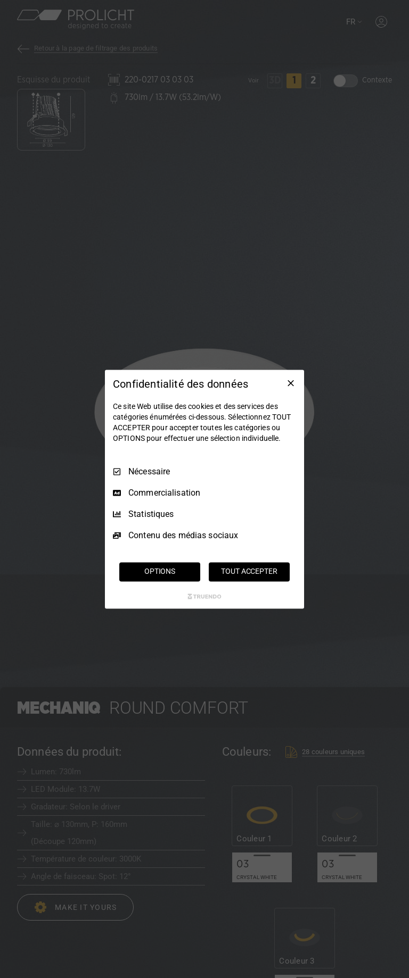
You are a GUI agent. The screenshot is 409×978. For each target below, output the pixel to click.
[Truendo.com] (204, 596)
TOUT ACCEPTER (249, 571)
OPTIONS (159, 571)
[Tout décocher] (290, 383)
